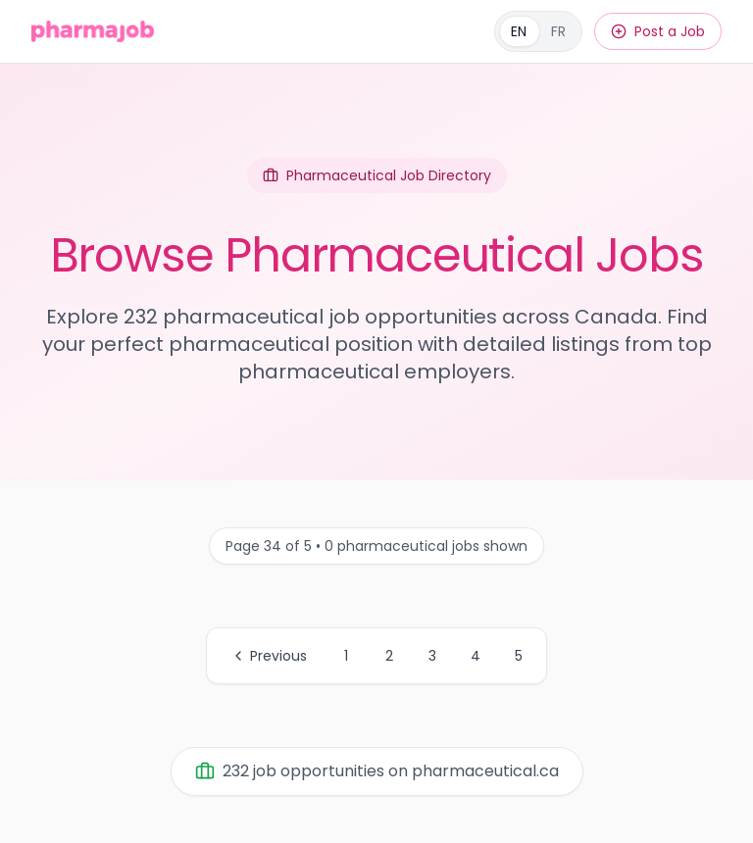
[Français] (538, 31)
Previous (268, 656)
